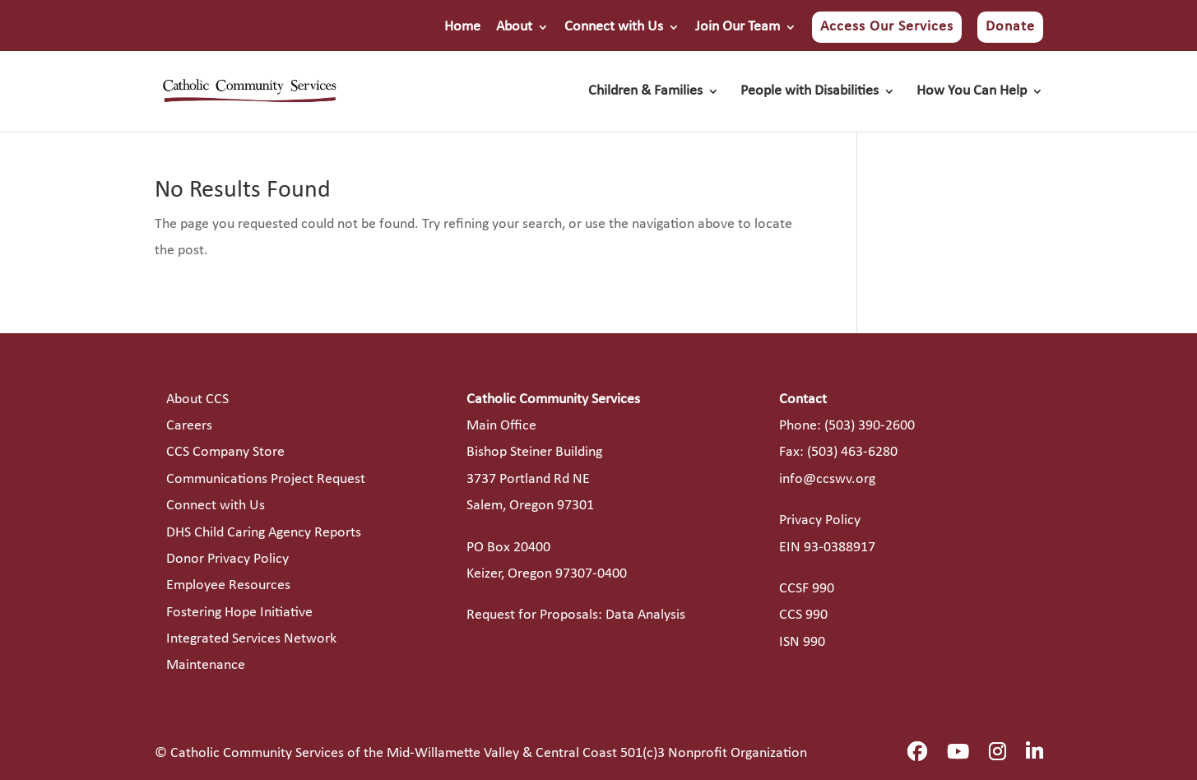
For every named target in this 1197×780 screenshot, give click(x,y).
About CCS (197, 399)
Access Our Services (886, 27)
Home (462, 27)
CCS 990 (803, 615)
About (514, 27)
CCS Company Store (225, 452)
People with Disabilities (809, 92)
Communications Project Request (265, 479)
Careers (189, 426)
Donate (1010, 27)
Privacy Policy (820, 520)
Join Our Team (737, 27)
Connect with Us (613, 27)
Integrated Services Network (251, 639)
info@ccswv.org (827, 479)
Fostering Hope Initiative (239, 612)
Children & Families (645, 92)
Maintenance (205, 665)
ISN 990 (802, 642)
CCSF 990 (806, 589)
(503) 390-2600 (869, 426)
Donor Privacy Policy (227, 559)
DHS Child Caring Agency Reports (263, 533)
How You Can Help (971, 92)
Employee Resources (228, 585)
